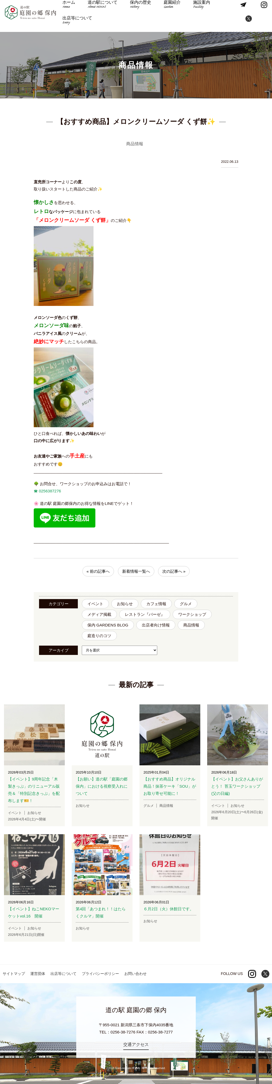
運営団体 (37, 973)
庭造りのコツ (99, 635)
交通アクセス (136, 1044)
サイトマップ (14, 973)
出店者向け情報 (156, 625)
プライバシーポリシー (100, 973)
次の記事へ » (174, 571)
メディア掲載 (99, 614)
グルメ (186, 603)
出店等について (79, 24)
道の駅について (102, 8)
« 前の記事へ (98, 571)
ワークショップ (192, 614)
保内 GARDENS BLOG (107, 625)
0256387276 (49, 491)
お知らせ (125, 603)
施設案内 (194, 8)
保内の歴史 (137, 8)
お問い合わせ (135, 973)
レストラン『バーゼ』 (145, 614)
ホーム (70, 8)
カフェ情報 (156, 603)
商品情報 (191, 625)
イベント (95, 603)
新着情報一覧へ (136, 571)
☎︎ (36, 491)
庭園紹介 (167, 8)
